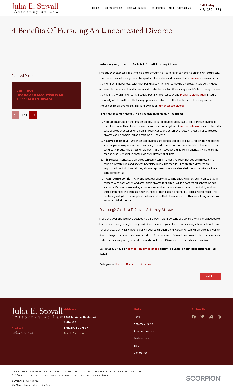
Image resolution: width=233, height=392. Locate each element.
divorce (194, 78)
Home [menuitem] (95, 8)
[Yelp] (219, 317)
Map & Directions (74, 334)
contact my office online (143, 249)
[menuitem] (16, 385)
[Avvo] (211, 317)
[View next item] (33, 163)
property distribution (193, 95)
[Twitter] (202, 317)
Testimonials (141, 338)
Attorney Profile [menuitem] (112, 8)
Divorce (119, 264)
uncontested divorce (172, 106)
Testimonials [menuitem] (157, 8)
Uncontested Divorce (139, 264)
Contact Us (140, 353)
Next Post (211, 276)
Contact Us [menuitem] (184, 8)
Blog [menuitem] (171, 8)
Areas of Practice (144, 331)
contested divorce (191, 126)
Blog (136, 346)
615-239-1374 (210, 9)
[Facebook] (194, 317)
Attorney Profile (143, 324)
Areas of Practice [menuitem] (136, 8)
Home (137, 317)
